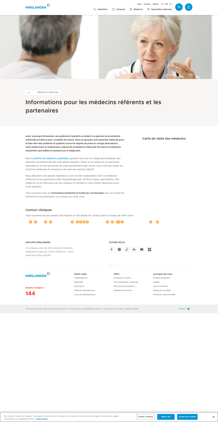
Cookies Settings (145, 417)
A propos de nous (162, 383)
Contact (147, 4)
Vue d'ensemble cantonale (126, 391)
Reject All (165, 417)
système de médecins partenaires (50, 158)
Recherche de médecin (124, 395)
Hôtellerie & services (123, 399)
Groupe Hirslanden (161, 387)
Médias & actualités (162, 399)
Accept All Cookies (187, 417)
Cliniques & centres (122, 387)
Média (155, 4)
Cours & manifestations (85, 403)
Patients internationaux (84, 399)
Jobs (139, 4)
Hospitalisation (81, 387)
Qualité (156, 391)
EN (170, 4)
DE (162, 4)
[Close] (213, 417)
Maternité (78, 391)
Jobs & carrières (160, 395)
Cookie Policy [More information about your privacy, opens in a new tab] (42, 419)
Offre (116, 383)
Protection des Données (164, 403)
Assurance (79, 395)
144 (30, 402)
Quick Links (80, 383)
